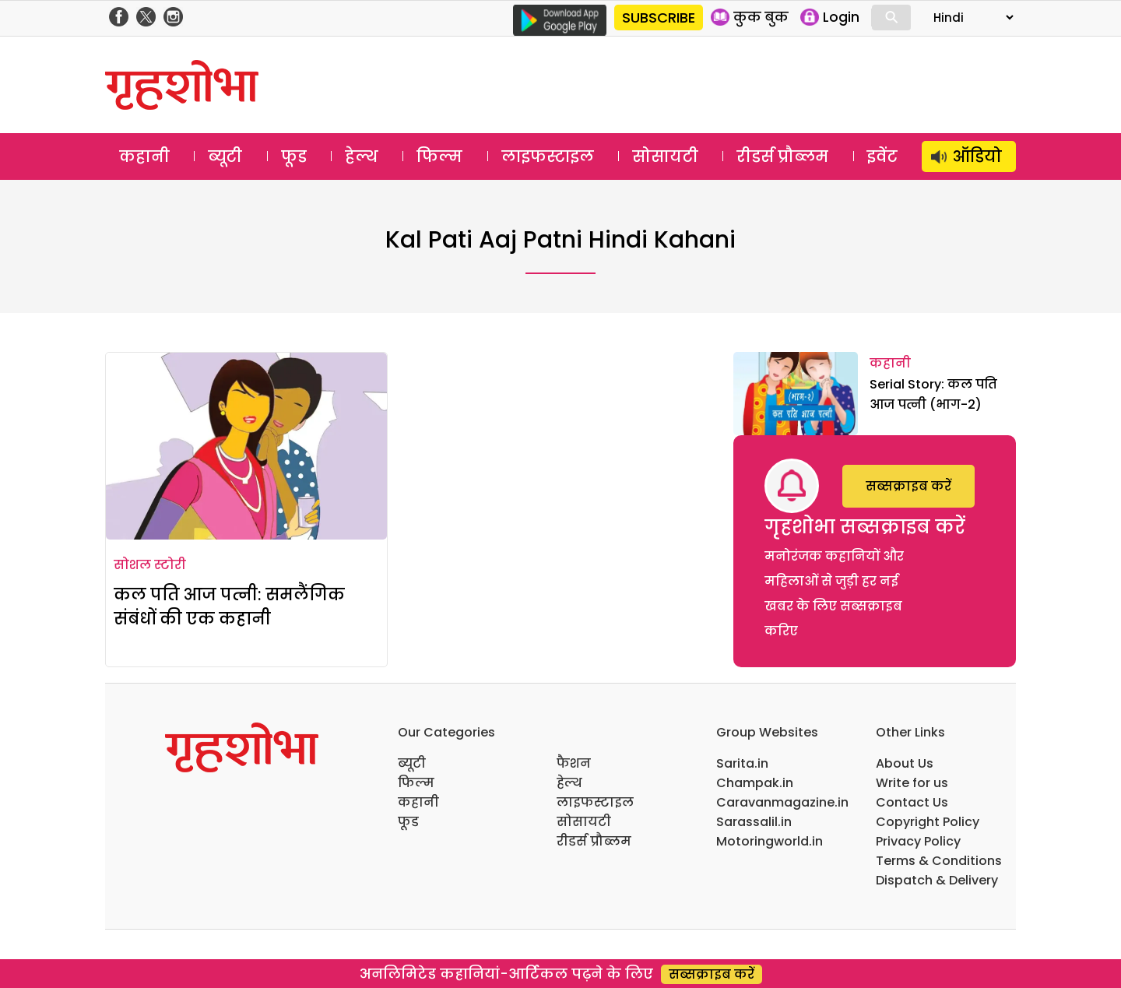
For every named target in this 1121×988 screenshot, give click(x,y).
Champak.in (754, 783)
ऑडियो (977, 156)
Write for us (912, 783)
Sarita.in (742, 763)
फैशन (574, 763)
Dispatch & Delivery (937, 880)
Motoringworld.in (769, 841)
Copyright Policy (927, 822)
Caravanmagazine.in (782, 802)
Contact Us (912, 802)
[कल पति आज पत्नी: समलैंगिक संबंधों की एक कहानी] (246, 446)
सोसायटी (665, 156)
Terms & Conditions (939, 861)
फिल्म (439, 156)
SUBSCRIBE (658, 17)
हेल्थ (361, 156)
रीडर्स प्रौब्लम (782, 156)
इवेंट (882, 156)
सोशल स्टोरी (150, 565)
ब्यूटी (225, 156)
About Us (904, 763)
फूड (294, 156)
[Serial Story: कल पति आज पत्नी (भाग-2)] (795, 393)
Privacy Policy (918, 841)
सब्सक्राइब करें (908, 486)
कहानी (144, 156)
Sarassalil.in (754, 822)
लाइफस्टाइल (547, 156)
